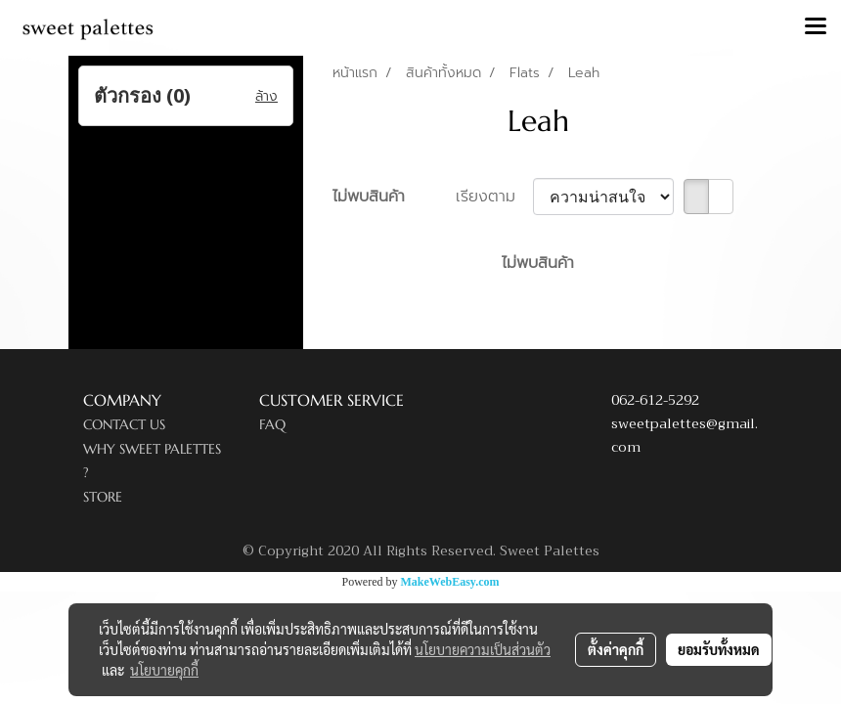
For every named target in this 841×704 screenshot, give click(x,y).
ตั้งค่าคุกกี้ (615, 649)
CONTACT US (124, 424)
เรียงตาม (494, 196)
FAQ (272, 424)
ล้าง (266, 96)
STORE (102, 497)
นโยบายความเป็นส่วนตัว (483, 649)
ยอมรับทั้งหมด (719, 649)
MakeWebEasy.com (450, 582)
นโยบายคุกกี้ (164, 670)
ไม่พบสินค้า (368, 196)
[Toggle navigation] (815, 27)
